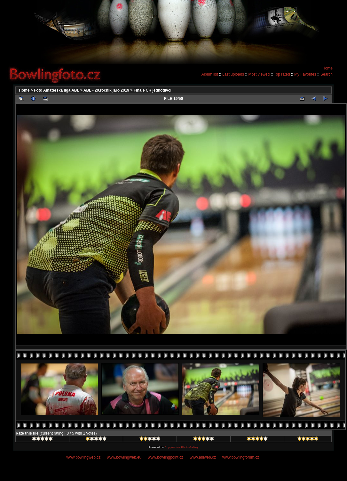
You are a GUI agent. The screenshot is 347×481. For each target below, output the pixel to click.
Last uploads (233, 74)
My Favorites (305, 74)
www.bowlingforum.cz (240, 457)
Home (327, 68)
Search (326, 74)
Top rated (282, 74)
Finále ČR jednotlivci (152, 90)
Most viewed (259, 74)
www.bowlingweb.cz (84, 457)
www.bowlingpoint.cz (165, 457)
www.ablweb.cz (203, 457)
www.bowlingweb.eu (124, 457)
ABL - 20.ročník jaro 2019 (106, 90)
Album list (209, 74)
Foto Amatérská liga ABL (56, 90)
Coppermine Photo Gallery (181, 447)
